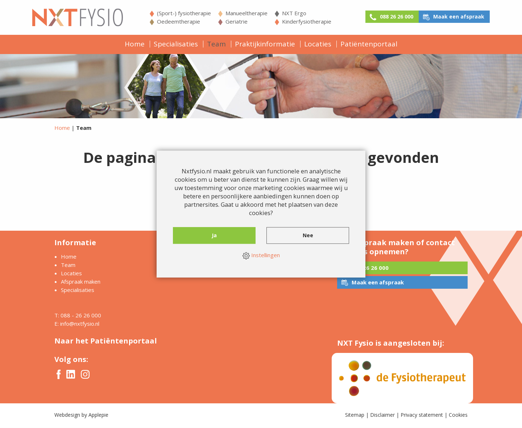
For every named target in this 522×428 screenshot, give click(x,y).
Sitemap (354, 415)
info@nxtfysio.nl (79, 324)
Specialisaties (176, 44)
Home (135, 44)
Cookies (458, 415)
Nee (308, 237)
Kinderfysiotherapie (298, 21)
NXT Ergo (286, 13)
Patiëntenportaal (368, 44)
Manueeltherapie (239, 13)
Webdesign (67, 415)
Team (216, 44)
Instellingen (261, 256)
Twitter (70, 375)
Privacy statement (422, 415)
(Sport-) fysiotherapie (176, 13)
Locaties (317, 44)
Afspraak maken (80, 282)
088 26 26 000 (387, 17)
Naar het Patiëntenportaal (105, 341)
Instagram (85, 375)
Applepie (98, 415)
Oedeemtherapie (170, 21)
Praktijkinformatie (265, 44)
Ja (214, 237)
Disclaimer (382, 415)
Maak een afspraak (460, 17)
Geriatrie (229, 21)
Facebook (59, 375)
